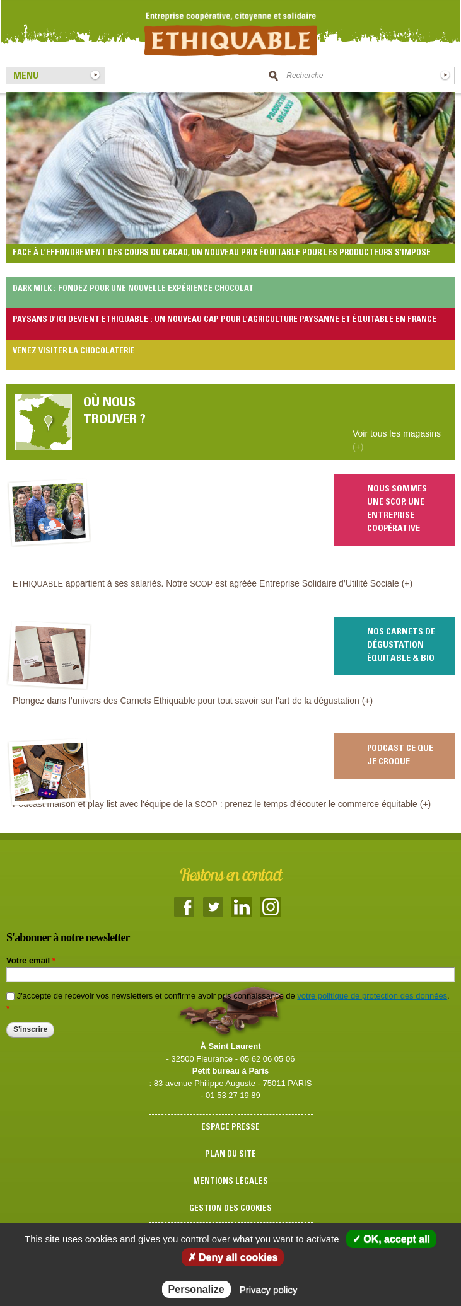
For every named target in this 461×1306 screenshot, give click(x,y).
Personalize (196, 1289)
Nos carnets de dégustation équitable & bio (401, 645)
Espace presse (230, 1128)
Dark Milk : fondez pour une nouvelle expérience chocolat (133, 289)
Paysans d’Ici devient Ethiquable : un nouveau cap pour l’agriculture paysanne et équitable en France (224, 320)
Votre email (30, 960)
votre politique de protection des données (372, 995)
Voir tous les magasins (397, 440)
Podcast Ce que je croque (400, 756)
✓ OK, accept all (391, 1239)
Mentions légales (230, 1182)
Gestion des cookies (230, 1209)
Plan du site (230, 1155)
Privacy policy (269, 1289)
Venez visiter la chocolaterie (74, 352)
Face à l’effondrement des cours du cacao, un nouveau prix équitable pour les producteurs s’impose (222, 253)
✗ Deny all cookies (233, 1257)
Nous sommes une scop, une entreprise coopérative (397, 509)
